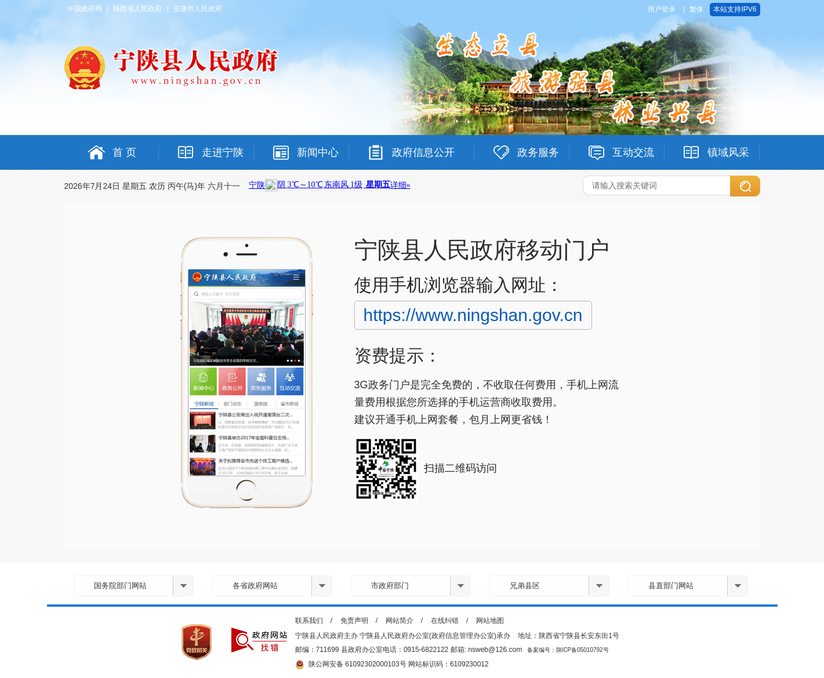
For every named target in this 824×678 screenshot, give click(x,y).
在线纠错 (445, 621)
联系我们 (309, 621)
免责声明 (354, 621)
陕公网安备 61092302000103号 (350, 664)
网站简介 (399, 621)
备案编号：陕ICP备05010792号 (568, 650)
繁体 (696, 9)
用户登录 (662, 9)
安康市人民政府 (197, 9)
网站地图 (490, 621)
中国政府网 (84, 9)
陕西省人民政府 (137, 9)
